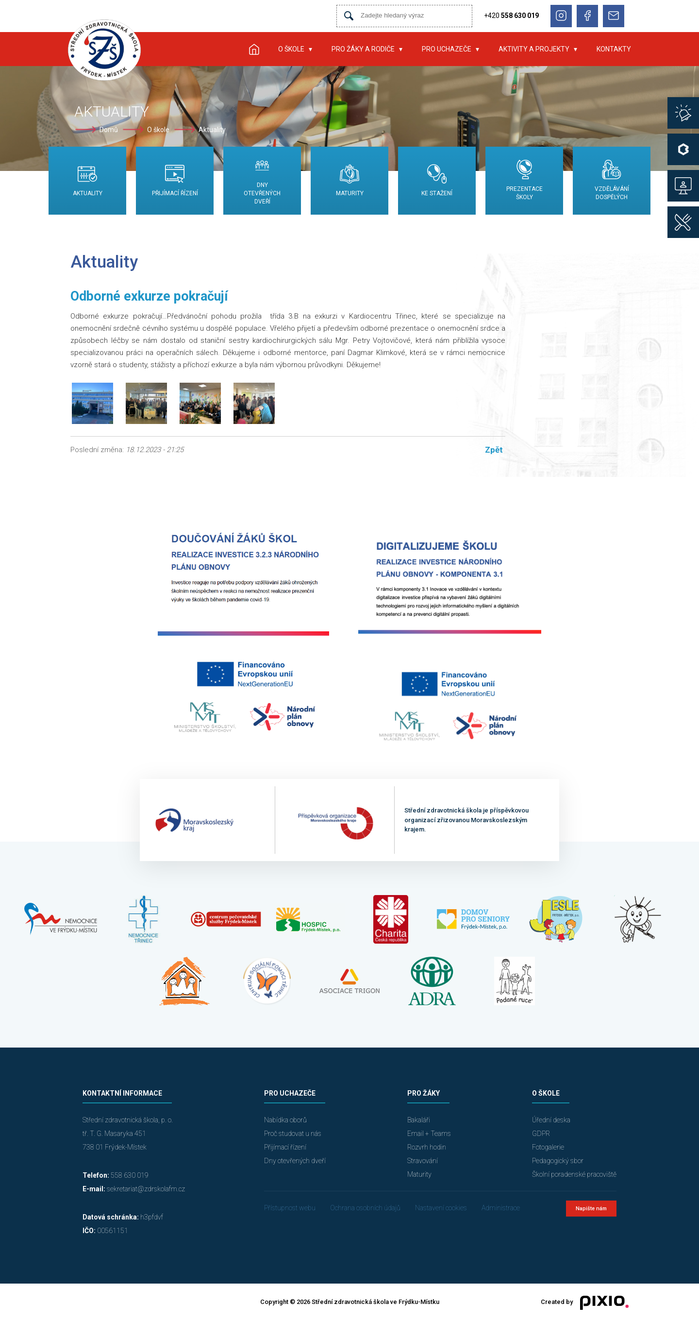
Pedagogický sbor (557, 1161)
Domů (109, 130)
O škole (291, 49)
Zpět (494, 450)
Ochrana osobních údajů (365, 1208)
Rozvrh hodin (426, 1147)
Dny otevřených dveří (295, 1161)
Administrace (501, 1208)
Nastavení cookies (441, 1208)
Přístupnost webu (290, 1208)
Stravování (422, 1161)
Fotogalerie (548, 1147)
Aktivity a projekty (534, 49)
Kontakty (614, 49)
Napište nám (591, 1208)
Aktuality (212, 130)
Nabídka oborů (285, 1120)
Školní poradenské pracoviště (574, 1174)
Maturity (419, 1174)
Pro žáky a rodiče (363, 49)
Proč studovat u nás (292, 1133)
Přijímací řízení (285, 1147)
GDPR (541, 1133)
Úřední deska (551, 1120)
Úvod (253, 49)
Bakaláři (418, 1120)
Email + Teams (429, 1133)
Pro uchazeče (446, 49)
